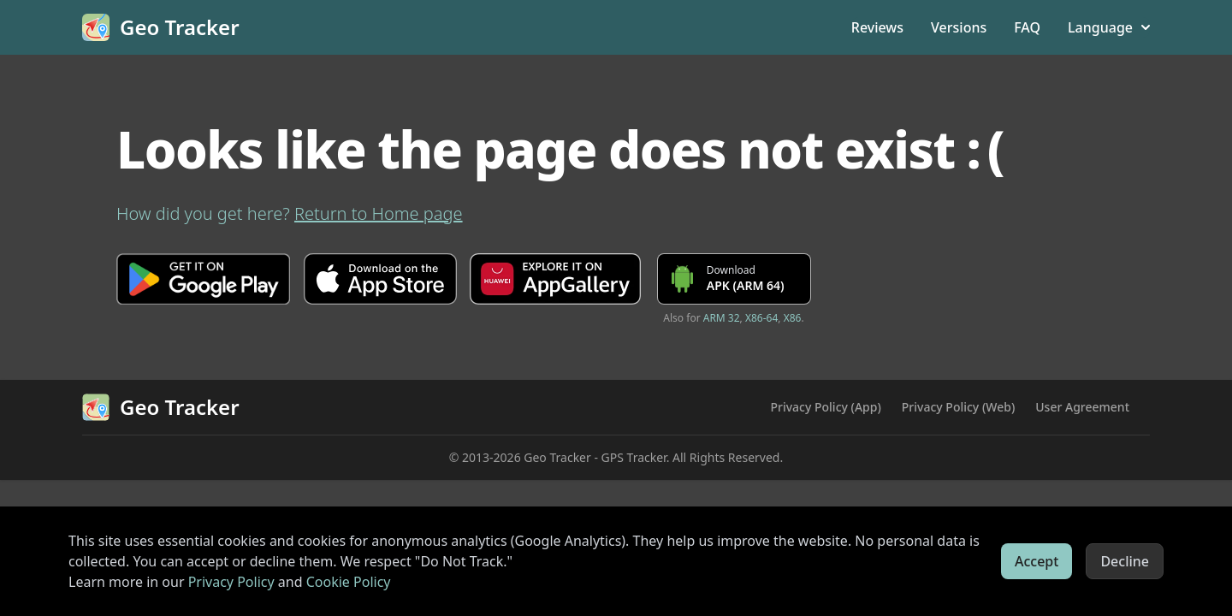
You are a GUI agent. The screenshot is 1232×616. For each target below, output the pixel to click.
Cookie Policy (348, 581)
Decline (1124, 561)
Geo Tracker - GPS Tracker (595, 457)
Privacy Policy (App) (825, 407)
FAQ (1027, 27)
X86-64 (761, 318)
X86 (793, 318)
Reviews (877, 27)
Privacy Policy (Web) (958, 407)
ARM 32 (721, 318)
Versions (958, 27)
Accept (1036, 561)
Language (1109, 27)
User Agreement (1082, 407)
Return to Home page (378, 213)
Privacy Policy (231, 581)
